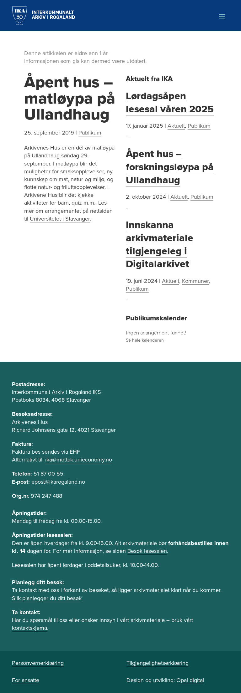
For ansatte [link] (25, 680)
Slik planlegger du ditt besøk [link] (47, 598)
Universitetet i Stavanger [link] (60, 218)
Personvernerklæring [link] (38, 663)
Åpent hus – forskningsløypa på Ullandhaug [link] (170, 167)
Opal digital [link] (190, 680)
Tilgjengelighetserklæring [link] (157, 663)
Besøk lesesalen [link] (147, 551)
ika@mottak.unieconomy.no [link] (78, 459)
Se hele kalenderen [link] (145, 340)
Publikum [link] (89, 132)
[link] (43, 15)
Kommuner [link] (195, 281)
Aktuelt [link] (176, 125)
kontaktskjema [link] (29, 627)
